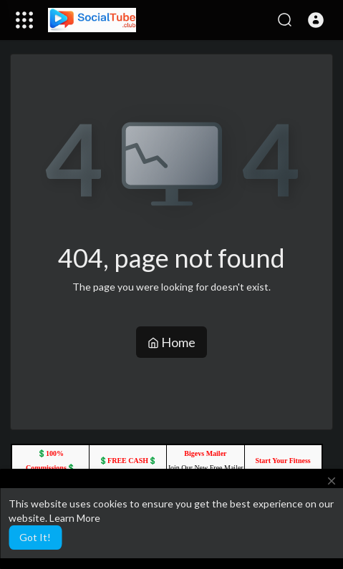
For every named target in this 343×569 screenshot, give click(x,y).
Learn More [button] (74, 518)
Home (171, 342)
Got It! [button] (35, 537)
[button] (315, 20)
